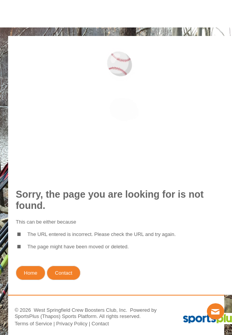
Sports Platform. (80, 316)
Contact (100, 323)
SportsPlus (27, 316)
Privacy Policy (71, 323)
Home (31, 273)
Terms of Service (33, 323)
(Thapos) (50, 316)
